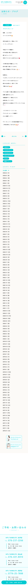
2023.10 (5, 226)
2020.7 (5, 323)
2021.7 (5, 293)
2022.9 (5, 257)
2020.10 (5, 316)
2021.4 (5, 300)
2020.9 (5, 318)
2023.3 (5, 244)
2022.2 (5, 275)
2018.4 (5, 390)
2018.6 (5, 387)
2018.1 (5, 397)
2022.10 (5, 254)
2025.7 (5, 193)
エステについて (8, 150)
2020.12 (5, 311)
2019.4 (5, 362)
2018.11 (5, 374)
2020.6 (5, 326)
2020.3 (5, 334)
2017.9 (5, 408)
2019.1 (5, 369)
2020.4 (5, 331)
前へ (5, 136)
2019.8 (5, 351)
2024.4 (5, 214)
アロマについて (8, 153)
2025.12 (5, 185)
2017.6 (5, 415)
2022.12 (5, 249)
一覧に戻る (14, 136)
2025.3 (5, 203)
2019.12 (5, 341)
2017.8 (5, 410)
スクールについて (8, 155)
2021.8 (5, 290)
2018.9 (5, 379)
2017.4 (5, 420)
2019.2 (5, 367)
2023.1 (5, 247)
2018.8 (5, 382)
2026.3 (5, 180)
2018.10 (5, 377)
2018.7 (5, 385)
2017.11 (5, 402)
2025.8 (5, 191)
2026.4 (5, 178)
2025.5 (5, 198)
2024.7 (5, 208)
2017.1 (5, 428)
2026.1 (5, 183)
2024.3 (5, 216)
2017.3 (5, 423)
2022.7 (5, 262)
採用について (7, 161)
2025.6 (5, 196)
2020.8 (5, 321)
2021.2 (5, 305)
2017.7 (5, 413)
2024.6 (5, 211)
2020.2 (5, 336)
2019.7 (5, 354)
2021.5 (5, 298)
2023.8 (5, 231)
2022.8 (5, 260)
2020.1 (5, 339)
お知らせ (6, 147)
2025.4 (5, 201)
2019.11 (5, 344)
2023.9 (5, 229)
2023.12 (5, 224)
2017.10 (5, 405)
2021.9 (5, 288)
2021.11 (5, 282)
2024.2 (5, 219)
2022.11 (5, 252)
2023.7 (5, 234)
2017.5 (5, 418)
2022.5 (5, 267)
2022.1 (5, 277)
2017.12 (5, 400)
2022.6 (5, 265)
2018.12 (5, 372)
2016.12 (5, 431)
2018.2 (5, 395)
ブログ (6, 158)
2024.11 (5, 206)
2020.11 (5, 313)
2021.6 (5, 295)
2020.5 (5, 328)
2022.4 (5, 270)
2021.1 (5, 308)
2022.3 (5, 272)
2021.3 (5, 303)
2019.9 (5, 349)
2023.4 (5, 242)
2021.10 (5, 285)
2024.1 (5, 221)
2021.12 (5, 280)
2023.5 (5, 239)
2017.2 (5, 425)
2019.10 (5, 346)
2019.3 (5, 364)
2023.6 (5, 237)
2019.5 (5, 359)
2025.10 (5, 188)
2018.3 (5, 392)
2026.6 (5, 173)
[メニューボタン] (25, 2)
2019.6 (5, 357)
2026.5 (5, 175)
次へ (23, 136)
